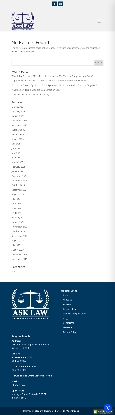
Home (66, 295)
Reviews (67, 304)
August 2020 (18, 249)
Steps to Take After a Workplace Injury (30, 94)
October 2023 (18, 231)
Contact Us (68, 322)
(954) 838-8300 (19, 360)
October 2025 (18, 129)
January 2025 (18, 171)
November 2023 (19, 226)
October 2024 (18, 185)
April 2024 (16, 212)
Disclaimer (68, 327)
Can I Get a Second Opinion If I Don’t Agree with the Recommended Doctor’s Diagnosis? (54, 85)
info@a (15, 385)
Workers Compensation (74, 313)
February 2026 (18, 111)
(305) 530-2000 (19, 370)
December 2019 (19, 254)
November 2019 (19, 259)
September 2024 (20, 189)
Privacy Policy (69, 332)
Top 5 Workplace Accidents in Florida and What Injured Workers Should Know (49, 80)
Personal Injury (70, 309)
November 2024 (19, 180)
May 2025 (16, 153)
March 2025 (17, 162)
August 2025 (18, 139)
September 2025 (20, 134)
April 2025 (16, 157)
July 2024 (16, 199)
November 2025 (19, 125)
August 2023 (18, 240)
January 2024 (18, 222)
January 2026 (18, 116)
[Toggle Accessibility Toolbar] (107, 407)
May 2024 (16, 208)
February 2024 (18, 217)
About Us (67, 299)
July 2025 (16, 143)
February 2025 (18, 166)
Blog (14, 271)
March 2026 (17, 106)
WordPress (73, 410)
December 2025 (19, 120)
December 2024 (19, 176)
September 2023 (20, 236)
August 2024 (18, 194)
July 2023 (16, 245)
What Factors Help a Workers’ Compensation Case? (36, 89)
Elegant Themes (44, 410)
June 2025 (16, 148)
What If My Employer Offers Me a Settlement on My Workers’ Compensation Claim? (52, 76)
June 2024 (16, 203)
